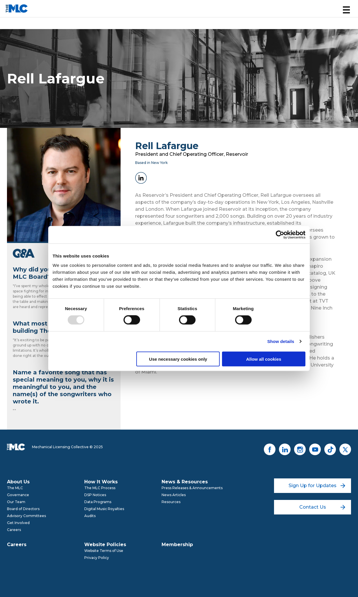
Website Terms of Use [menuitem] (103, 550)
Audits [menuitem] (90, 516)
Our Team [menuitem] (16, 502)
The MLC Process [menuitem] (99, 488)
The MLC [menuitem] (15, 488)
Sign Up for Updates (317, 485)
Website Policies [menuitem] (105, 544)
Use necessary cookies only (178, 358)
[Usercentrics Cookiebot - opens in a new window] (280, 234)
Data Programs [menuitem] (97, 502)
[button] (346, 10)
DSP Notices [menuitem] (95, 495)
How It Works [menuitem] (101, 482)
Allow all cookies (263, 358)
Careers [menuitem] (14, 530)
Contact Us (322, 507)
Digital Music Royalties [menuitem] (104, 509)
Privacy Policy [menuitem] (96, 557)
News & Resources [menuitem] (185, 482)
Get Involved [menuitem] (18, 523)
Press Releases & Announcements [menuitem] (192, 488)
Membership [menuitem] (177, 544)
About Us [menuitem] (18, 482)
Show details (280, 341)
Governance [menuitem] (18, 495)
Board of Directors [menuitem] (23, 509)
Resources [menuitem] (171, 502)
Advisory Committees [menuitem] (26, 516)
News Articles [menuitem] (174, 495)
